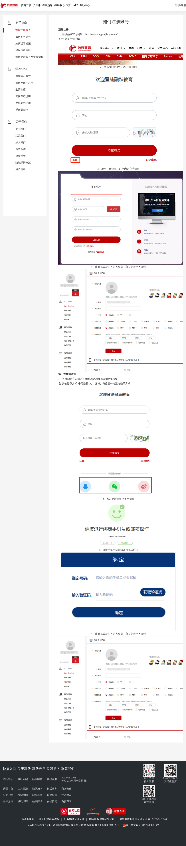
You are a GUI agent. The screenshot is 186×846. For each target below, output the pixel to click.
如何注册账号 (23, 30)
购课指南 (52, 795)
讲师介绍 (8, 801)
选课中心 (8, 788)
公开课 (37, 5)
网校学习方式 (23, 76)
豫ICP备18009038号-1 (107, 825)
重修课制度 (21, 109)
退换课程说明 (23, 96)
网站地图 (23, 795)
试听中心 (8, 779)
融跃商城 (37, 801)
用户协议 (20, 169)
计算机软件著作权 (49, 819)
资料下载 (26, 5)
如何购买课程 (23, 36)
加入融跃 (23, 788)
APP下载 (8, 795)
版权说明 (20, 156)
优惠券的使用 (23, 103)
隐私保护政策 (23, 162)
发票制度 (20, 89)
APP (75, 5)
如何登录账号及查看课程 (29, 57)
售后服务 (52, 788)
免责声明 (66, 801)
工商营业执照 (26, 819)
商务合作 (20, 149)
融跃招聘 (23, 801)
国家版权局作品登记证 (102, 819)
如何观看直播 (23, 50)
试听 (68, 5)
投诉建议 (66, 795)
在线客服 (52, 779)
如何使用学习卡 (24, 83)
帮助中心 (85, 5)
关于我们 (20, 129)
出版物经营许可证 (74, 819)
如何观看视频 (23, 43)
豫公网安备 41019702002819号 (142, 825)
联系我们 (20, 135)
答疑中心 (59, 5)
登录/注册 (180, 5)
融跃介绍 (23, 779)
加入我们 (20, 142)
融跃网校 (37, 779)
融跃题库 (37, 795)
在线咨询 (52, 801)
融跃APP (37, 788)
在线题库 (47, 5)
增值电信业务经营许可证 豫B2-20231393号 (143, 819)
